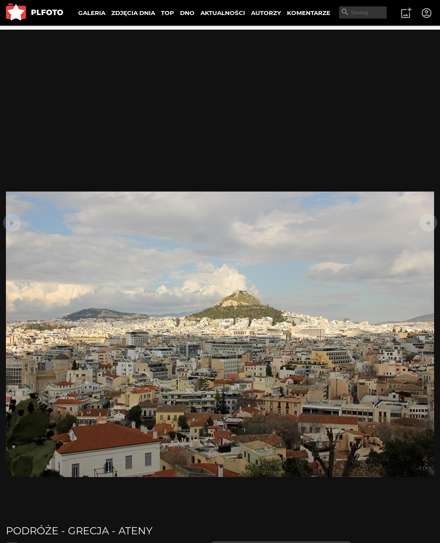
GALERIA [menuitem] (91, 13)
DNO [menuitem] (187, 13)
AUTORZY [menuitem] (266, 13)
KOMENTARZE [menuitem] (308, 13)
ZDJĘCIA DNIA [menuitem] (133, 13)
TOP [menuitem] (167, 13)
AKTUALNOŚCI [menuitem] (222, 13)
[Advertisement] (220, 85)
